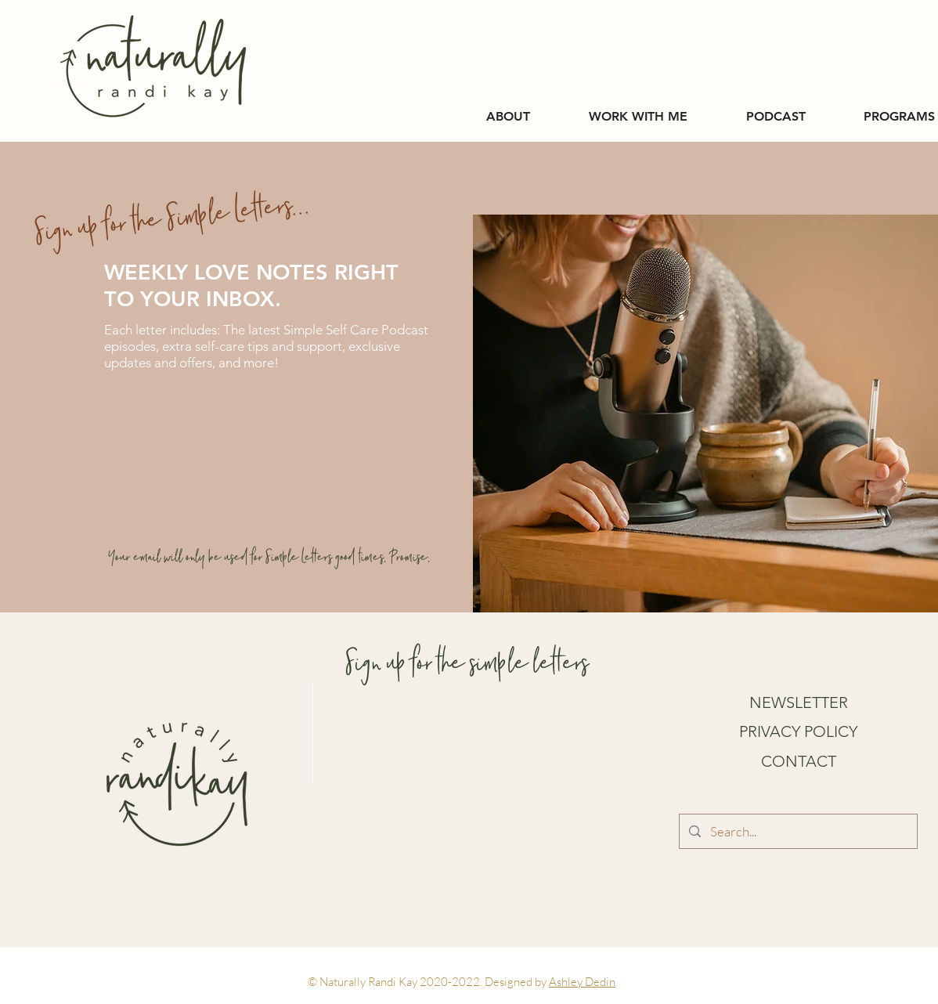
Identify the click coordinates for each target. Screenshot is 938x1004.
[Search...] (797, 831)
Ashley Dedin (582, 981)
